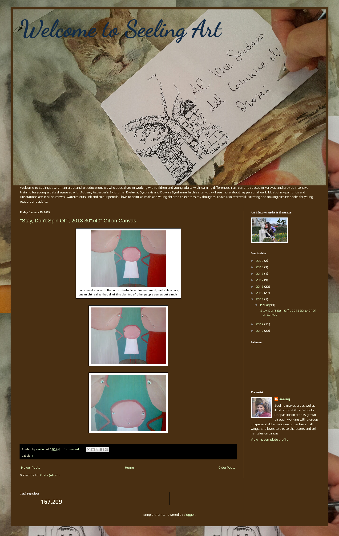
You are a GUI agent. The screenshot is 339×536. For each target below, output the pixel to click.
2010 (260, 330)
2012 (260, 324)
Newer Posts (30, 467)
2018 (260, 273)
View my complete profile (269, 439)
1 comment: (72, 449)
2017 (260, 280)
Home (129, 467)
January (265, 305)
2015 (260, 293)
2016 (260, 286)
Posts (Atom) (50, 475)
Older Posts (226, 467)
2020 (260, 260)
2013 (260, 299)
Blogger (189, 514)
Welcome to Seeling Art (120, 29)
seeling (284, 399)
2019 (260, 267)
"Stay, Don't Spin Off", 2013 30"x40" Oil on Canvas (78, 221)
